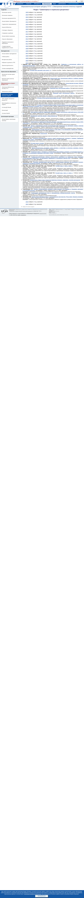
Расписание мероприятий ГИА (9, 18)
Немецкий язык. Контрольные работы (60, 88)
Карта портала (72, 1)
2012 (27, 41)
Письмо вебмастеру (53, 214)
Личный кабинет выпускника (8, 36)
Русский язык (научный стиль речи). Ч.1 (40, 70)
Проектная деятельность (7, 65)
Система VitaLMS (6, 113)
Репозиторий (5, 110)
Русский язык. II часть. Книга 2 (64, 166)
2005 (27, 58)
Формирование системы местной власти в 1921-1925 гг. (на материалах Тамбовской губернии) (57, 129)
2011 (27, 43)
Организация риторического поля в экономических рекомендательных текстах (53, 193)
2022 (27, 19)
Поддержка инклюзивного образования (8, 42)
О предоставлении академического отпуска (7, 47)
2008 (27, 51)
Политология (43, 133)
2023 (27, 17)
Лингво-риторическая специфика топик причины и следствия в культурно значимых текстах (57, 148)
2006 (27, 55)
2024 (27, 14)
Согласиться (41, 895)
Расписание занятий (6, 12)
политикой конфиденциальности (32, 894)
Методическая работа (7, 59)
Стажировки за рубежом (7, 33)
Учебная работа (5, 56)
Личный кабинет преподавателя (9, 53)
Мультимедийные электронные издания (9, 103)
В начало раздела (30, 206)
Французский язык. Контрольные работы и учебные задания (66, 78)
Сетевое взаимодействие (7, 68)
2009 (27, 48)
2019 (27, 26)
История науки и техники (37, 143)
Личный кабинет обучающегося (9, 21)
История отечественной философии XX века (49, 98)
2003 (27, 63)
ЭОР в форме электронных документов (8, 99)
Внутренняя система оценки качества (8, 75)
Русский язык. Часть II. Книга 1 (64, 173)
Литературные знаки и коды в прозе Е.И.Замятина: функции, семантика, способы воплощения (55, 180)
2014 (27, 36)
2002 (27, 201)
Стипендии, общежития (7, 30)
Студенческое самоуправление (9, 24)
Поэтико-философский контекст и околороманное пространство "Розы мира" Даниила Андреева (57, 196)
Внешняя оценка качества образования (8, 79)
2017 (27, 31)
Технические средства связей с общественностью (43, 116)
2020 (27, 24)
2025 (27, 12)
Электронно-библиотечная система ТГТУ (8, 88)
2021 (27, 22)
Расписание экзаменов (7, 15)
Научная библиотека (6, 27)
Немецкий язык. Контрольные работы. (64, 93)
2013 (27, 39)
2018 (27, 29)
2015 (27, 34)
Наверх (24, 206)
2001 (27, 204)
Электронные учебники (7, 91)
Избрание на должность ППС (8, 62)
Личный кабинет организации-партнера (9, 120)
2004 (27, 60)
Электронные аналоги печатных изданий (67, 6)
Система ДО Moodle (6, 107)
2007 (27, 53)
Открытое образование (7, 39)
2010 (27, 46)
